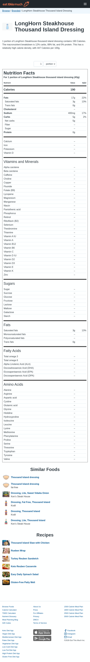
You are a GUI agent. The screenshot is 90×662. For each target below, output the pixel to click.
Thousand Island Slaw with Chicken (30, 543)
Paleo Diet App (8, 640)
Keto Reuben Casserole (24, 566)
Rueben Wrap (18, 551)
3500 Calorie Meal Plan (73, 616)
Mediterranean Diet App (11, 637)
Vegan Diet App (8, 634)
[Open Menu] (85, 4)
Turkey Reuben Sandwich (25, 558)
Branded (16, 11)
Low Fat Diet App (9, 650)
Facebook (69, 630)
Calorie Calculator (9, 610)
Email (68, 637)
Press (35, 610)
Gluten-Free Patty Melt (23, 582)
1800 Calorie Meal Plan (73, 610)
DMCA (36, 620)
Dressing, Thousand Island (25, 511)
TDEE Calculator (9, 613)
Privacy (36, 616)
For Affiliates (38, 613)
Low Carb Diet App (9, 647)
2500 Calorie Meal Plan (73, 613)
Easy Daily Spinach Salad (25, 574)
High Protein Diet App (11, 653)
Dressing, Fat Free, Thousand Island (30, 502)
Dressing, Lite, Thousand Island (28, 520)
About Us (37, 607)
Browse (6, 11)
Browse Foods (8, 607)
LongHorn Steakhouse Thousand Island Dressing (49, 26)
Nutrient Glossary (9, 616)
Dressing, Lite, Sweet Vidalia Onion (30, 493)
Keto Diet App (7, 630)
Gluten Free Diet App (10, 657)
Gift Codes (6, 623)
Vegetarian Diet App (10, 644)
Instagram (69, 633)
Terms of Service (40, 623)
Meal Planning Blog (10, 620)
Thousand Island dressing (25, 477)
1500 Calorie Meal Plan (73, 607)
